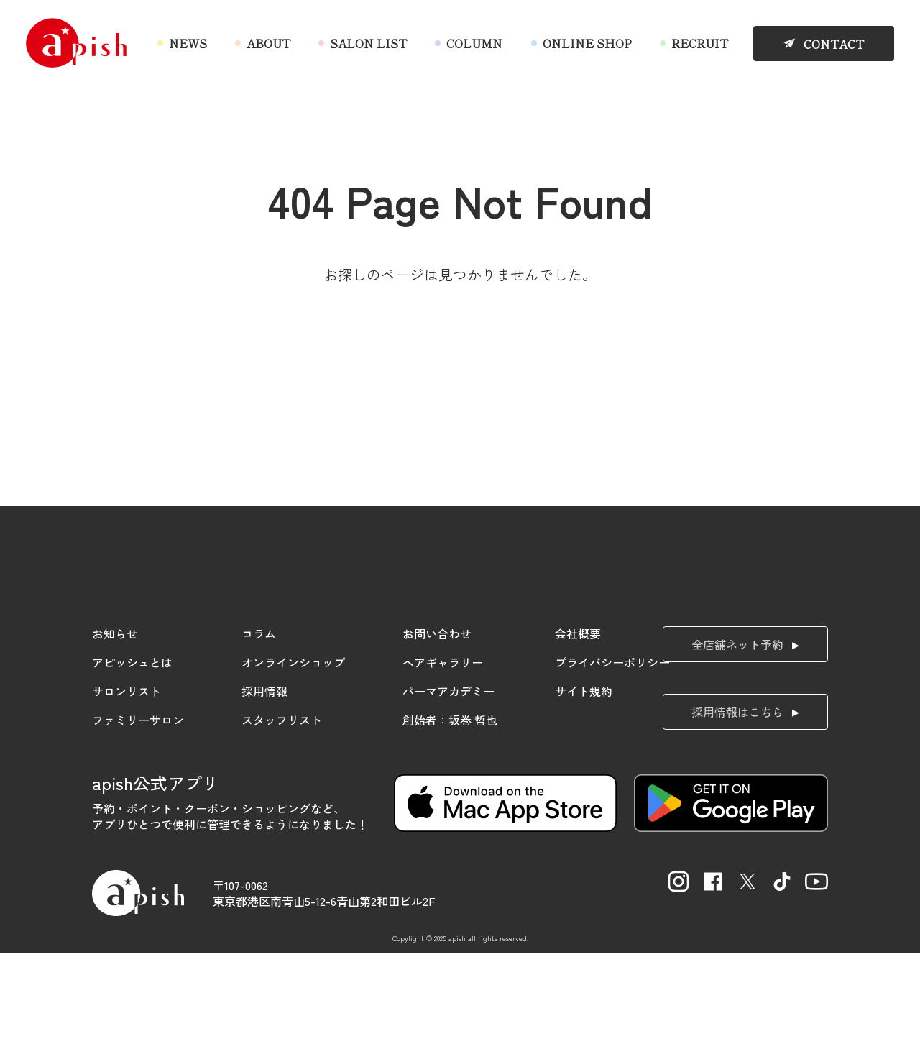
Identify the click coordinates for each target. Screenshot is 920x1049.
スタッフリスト (282, 815)
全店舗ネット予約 (737, 739)
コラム (259, 729)
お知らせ (115, 729)
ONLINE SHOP (587, 43)
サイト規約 (583, 786)
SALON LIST (368, 43)
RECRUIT (699, 43)
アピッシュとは (132, 757)
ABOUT (268, 43)
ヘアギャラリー (442, 757)
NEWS (188, 43)
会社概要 (578, 729)
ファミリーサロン (138, 815)
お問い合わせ (437, 729)
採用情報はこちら (737, 807)
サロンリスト (126, 786)
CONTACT (834, 43)
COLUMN (474, 43)
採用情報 (265, 786)
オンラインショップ (293, 757)
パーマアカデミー (448, 786)
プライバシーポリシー (612, 757)
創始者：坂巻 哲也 (449, 815)
